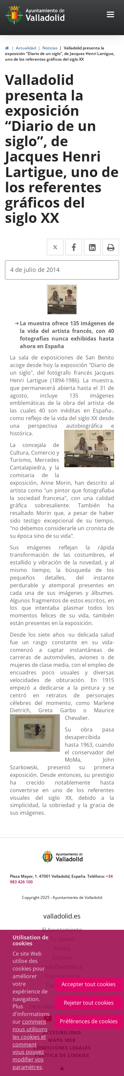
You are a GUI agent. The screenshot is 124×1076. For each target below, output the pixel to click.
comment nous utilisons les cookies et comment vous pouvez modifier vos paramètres (30, 1044)
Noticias (50, 48)
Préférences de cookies (89, 1021)
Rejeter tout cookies (89, 1002)
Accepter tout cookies (89, 984)
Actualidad (26, 48)
